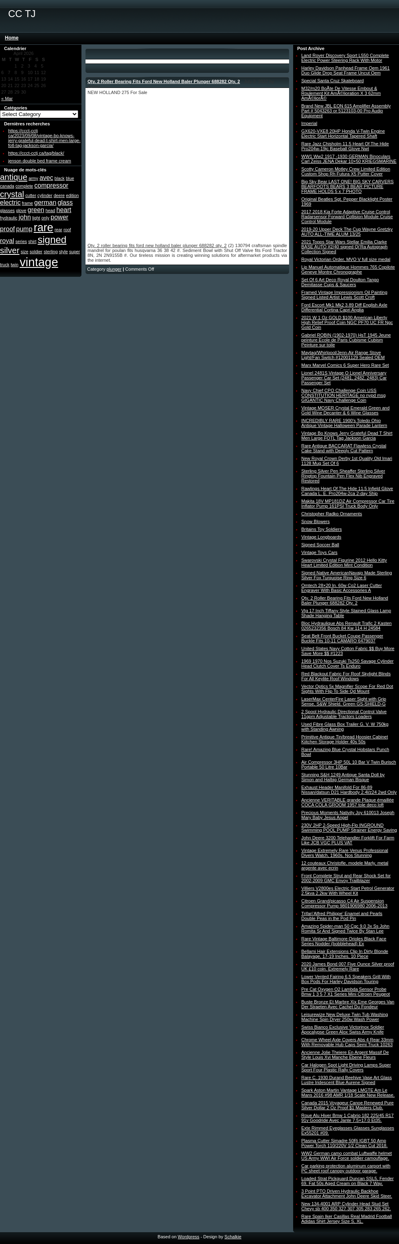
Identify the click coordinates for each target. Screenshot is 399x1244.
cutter (30, 195)
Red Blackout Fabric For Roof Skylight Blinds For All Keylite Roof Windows (345, 676)
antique (13, 177)
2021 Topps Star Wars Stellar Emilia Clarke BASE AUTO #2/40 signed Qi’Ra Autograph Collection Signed (344, 246)
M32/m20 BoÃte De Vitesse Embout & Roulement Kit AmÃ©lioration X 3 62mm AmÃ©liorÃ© (341, 93)
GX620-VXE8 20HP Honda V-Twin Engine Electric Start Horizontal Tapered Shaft (343, 133)
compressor (51, 185)
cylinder (45, 195)
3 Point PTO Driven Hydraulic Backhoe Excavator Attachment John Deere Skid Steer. (346, 1193)
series (21, 241)
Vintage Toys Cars (319, 552)
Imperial (309, 123)
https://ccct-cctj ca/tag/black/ (36, 153)
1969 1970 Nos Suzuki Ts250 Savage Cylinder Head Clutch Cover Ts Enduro (347, 663)
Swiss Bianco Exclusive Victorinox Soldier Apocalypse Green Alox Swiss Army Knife (342, 1029)
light (36, 217)
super (74, 251)
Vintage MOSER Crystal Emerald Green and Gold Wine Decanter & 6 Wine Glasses (345, 410)
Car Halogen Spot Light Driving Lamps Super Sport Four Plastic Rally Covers (346, 1067)
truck (4, 264)
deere (59, 195)
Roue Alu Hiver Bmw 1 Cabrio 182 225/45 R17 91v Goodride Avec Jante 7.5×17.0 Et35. (347, 1118)
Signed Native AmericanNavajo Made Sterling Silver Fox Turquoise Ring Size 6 (346, 575)
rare (43, 227)
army (33, 178)
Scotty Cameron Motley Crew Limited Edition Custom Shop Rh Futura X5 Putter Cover (345, 171)
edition (72, 195)
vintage (39, 262)
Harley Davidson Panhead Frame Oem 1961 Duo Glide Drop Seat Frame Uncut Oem (345, 70)
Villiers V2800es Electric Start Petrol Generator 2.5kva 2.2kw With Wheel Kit (347, 891)
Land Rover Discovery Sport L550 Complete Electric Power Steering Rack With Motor (345, 58)
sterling (50, 251)
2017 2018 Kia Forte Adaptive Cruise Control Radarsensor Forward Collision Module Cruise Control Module (347, 216)
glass (64, 202)
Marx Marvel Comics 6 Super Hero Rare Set (345, 365)
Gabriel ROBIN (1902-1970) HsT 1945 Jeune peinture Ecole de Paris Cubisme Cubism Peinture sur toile (346, 340)
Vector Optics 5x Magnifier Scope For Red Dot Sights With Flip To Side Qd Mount (347, 689)
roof (67, 229)
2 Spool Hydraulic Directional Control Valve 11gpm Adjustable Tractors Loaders (344, 714)
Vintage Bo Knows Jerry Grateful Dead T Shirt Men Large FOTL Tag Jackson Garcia (346, 435)
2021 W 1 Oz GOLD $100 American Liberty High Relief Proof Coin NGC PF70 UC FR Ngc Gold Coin (347, 322)
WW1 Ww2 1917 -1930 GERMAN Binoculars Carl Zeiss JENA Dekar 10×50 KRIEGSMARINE (349, 159)
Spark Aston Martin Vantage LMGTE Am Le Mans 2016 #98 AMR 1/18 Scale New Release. (348, 1092)
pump (24, 229)
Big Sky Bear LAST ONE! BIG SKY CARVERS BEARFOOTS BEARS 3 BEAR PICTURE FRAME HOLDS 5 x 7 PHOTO (347, 186)
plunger (114, 269)
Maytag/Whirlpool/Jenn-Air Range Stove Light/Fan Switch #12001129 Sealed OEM (343, 355)
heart (64, 209)
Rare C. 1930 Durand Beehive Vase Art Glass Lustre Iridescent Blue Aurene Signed (346, 1080)
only (46, 217)
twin (14, 264)
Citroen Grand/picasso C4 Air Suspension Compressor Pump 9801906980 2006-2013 (344, 903)
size (24, 251)
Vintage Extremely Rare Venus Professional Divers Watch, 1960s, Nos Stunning (344, 853)
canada (7, 186)
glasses (7, 210)
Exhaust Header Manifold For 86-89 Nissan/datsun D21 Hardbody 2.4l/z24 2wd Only (349, 790)
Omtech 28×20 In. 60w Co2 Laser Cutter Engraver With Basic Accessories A (341, 588)
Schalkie (232, 1236)
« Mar (7, 98)
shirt (32, 241)
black (60, 178)
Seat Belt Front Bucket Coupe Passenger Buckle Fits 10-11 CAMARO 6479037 (342, 638)
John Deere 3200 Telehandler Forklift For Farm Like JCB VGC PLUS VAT (347, 840)
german (45, 202)
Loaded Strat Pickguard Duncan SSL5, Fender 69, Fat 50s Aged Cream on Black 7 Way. (347, 1181)
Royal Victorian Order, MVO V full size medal (345, 259)
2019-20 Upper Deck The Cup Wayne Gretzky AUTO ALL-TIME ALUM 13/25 (346, 232)
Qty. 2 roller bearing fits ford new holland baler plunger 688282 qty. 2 (157, 245)
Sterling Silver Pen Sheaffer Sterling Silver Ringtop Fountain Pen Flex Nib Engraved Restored (343, 476)
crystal (12, 194)
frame (27, 203)
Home (11, 38)
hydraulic (9, 217)
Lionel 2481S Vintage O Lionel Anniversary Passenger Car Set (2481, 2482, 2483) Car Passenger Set (344, 377)
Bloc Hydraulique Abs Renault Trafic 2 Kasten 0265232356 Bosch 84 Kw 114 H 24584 (346, 626)
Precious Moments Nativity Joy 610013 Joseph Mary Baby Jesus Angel (348, 815)
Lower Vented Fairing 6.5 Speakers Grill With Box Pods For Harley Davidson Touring (346, 979)
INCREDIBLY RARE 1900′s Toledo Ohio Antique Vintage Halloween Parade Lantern (344, 423)
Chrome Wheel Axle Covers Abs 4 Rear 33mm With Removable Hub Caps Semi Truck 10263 (347, 1042)
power (59, 217)
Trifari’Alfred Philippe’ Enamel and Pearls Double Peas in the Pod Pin (341, 916)
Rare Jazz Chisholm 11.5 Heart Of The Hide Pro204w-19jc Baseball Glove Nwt (345, 146)
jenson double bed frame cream (39, 160)
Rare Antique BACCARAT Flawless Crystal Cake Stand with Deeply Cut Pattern (343, 448)
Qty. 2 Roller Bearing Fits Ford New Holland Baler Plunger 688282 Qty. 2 (164, 81)
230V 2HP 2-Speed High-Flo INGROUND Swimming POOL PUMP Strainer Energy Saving (349, 827)
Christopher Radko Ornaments (331, 513)
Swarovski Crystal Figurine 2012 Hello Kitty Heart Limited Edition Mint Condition (344, 562)
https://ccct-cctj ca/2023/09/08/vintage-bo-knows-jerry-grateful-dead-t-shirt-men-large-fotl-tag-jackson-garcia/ (44, 138)
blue (70, 178)
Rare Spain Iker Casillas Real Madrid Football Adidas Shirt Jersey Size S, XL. (346, 1219)
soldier (36, 251)
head (50, 210)
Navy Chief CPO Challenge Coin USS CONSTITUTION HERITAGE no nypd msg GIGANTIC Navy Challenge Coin (343, 395)
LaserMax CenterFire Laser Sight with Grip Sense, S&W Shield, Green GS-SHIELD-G (343, 701)
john (25, 217)
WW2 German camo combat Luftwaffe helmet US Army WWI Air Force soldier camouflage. (346, 1156)
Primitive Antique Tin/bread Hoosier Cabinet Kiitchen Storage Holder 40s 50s (344, 739)
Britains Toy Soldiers (321, 529)
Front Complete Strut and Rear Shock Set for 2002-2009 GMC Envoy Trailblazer (346, 878)
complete (24, 186)
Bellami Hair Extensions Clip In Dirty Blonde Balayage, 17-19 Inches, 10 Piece (344, 954)
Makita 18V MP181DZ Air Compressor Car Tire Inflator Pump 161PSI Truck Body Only (348, 503)
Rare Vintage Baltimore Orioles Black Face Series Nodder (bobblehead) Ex (343, 941)
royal (7, 240)
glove (21, 210)
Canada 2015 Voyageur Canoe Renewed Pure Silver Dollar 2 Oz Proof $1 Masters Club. (347, 1105)
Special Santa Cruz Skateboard (332, 80)
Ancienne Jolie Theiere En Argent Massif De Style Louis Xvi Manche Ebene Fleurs (345, 1055)
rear (58, 229)
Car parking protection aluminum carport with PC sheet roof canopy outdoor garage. (345, 1168)
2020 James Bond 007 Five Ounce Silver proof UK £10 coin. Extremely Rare (347, 966)
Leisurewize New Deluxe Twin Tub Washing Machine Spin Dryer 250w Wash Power (344, 1017)
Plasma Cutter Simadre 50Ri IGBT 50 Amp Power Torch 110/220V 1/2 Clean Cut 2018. (344, 1143)
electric (10, 202)
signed (51, 239)
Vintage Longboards (321, 536)
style (63, 251)
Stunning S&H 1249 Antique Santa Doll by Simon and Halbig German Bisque (343, 777)
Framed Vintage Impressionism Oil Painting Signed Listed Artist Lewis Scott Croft (344, 295)
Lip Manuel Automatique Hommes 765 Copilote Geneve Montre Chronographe (348, 269)
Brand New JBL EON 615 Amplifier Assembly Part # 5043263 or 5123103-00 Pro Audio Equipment (346, 110)
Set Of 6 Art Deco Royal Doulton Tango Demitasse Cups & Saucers (340, 282)
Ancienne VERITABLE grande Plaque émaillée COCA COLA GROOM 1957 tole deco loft (347, 802)
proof (7, 229)
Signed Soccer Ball (320, 544)
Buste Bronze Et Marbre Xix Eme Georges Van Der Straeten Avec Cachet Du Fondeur (347, 1004)
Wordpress (189, 1236)
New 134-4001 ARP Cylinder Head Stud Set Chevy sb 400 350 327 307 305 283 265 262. (346, 1206)
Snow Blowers (315, 521)
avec (46, 177)
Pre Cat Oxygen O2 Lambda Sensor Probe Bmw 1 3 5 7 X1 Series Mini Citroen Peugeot (345, 992)
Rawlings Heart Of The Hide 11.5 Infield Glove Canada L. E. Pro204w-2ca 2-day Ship (347, 491)
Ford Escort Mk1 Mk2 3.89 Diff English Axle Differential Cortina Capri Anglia (344, 307)
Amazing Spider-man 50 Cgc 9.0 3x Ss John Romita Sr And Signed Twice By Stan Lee (345, 928)
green (36, 209)
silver (10, 250)
